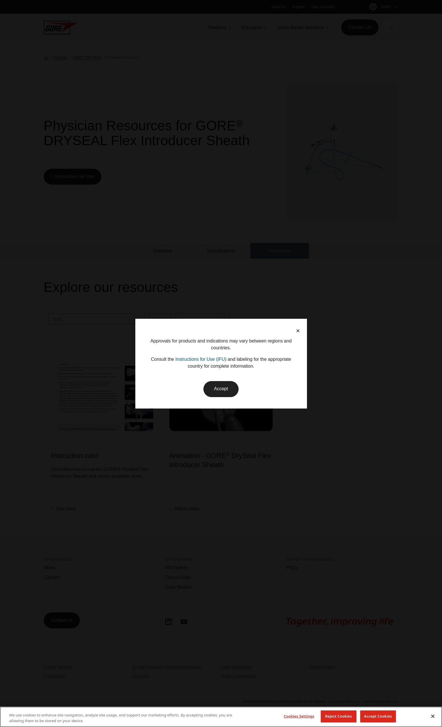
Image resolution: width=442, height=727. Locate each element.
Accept (221, 388)
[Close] (433, 716)
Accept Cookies (378, 716)
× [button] (298, 330)
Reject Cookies (338, 716)
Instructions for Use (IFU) (201, 359)
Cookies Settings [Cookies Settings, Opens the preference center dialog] (299, 716)
